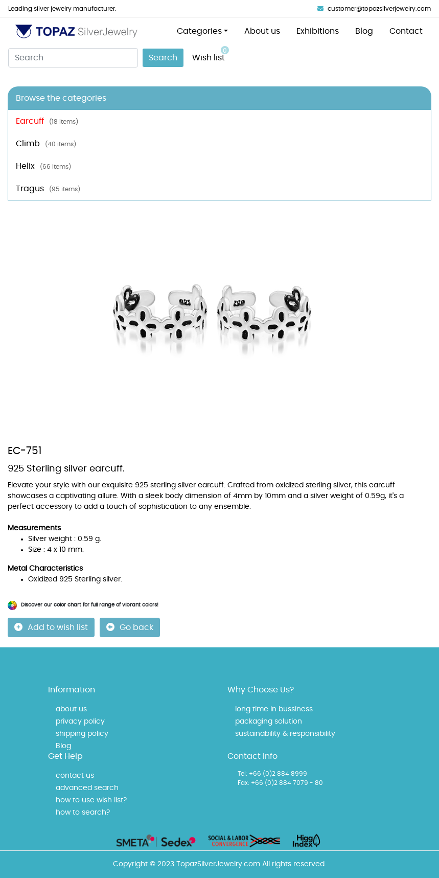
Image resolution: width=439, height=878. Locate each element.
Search (163, 58)
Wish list (210, 54)
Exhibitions (317, 31)
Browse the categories (61, 98)
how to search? (83, 812)
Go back (129, 627)
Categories (199, 31)
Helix (43, 166)
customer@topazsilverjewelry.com (374, 9)
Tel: (242, 774)
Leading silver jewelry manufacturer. (62, 9)
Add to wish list (51, 627)
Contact (406, 31)
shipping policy (82, 733)
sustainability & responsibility (285, 733)
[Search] (73, 57)
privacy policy (80, 721)
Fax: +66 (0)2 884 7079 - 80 (280, 783)
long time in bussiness (274, 709)
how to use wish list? (91, 800)
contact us (75, 775)
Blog (364, 31)
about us (71, 709)
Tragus (48, 189)
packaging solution (268, 721)
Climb (46, 144)
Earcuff (47, 121)
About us (262, 31)
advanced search (87, 788)
